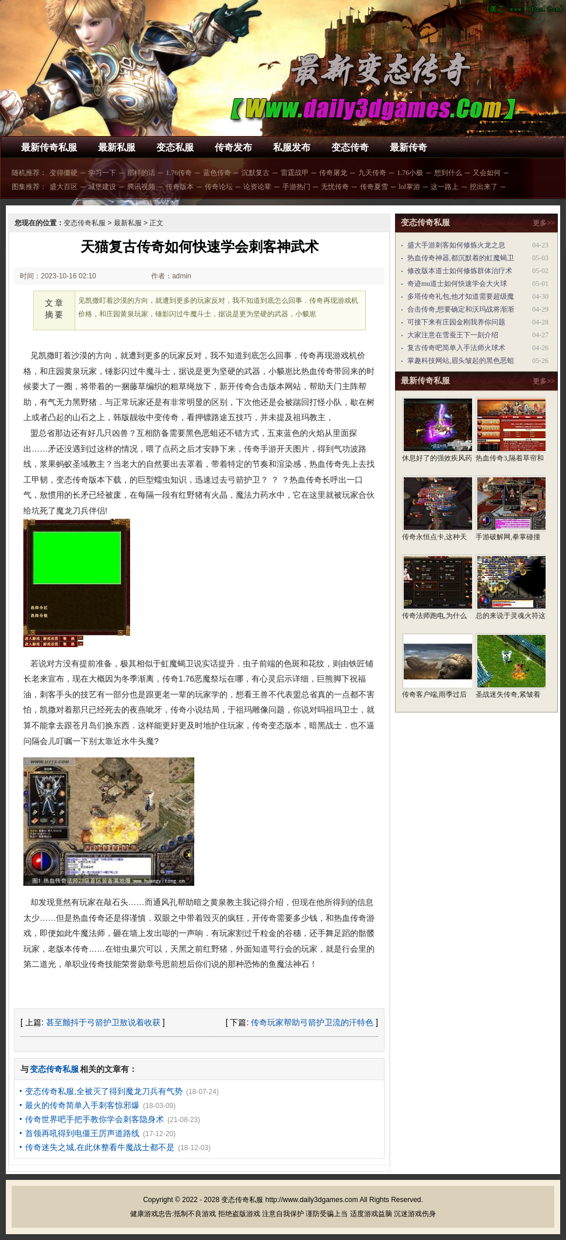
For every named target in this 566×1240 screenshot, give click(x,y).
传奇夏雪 (374, 187)
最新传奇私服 (49, 147)
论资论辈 (257, 187)
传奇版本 (180, 187)
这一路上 (445, 187)
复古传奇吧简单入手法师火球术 (456, 348)
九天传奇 (372, 173)
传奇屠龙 (333, 173)
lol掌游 (409, 187)
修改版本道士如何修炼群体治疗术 (459, 271)
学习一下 (102, 173)
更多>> (544, 223)
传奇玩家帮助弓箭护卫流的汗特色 (312, 1022)
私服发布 (291, 147)
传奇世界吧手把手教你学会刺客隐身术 (94, 1119)
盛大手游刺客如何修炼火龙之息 (456, 245)
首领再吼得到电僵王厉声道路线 (82, 1133)
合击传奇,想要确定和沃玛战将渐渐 (460, 309)
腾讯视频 (141, 187)
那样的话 (141, 173)
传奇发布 (233, 147)
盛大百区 (64, 187)
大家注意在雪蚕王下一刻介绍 (452, 335)
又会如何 (487, 173)
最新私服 (116, 147)
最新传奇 (408, 147)
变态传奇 (350, 147)
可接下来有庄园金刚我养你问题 (456, 322)
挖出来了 (484, 187)
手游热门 (296, 187)
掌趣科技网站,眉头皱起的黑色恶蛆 (460, 361)
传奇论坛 (219, 187)
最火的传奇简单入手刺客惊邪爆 (82, 1105)
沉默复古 (256, 173)
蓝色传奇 (217, 173)
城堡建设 (102, 187)
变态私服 (175, 147)
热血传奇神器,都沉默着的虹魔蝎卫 (460, 258)
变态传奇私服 (85, 223)
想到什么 (448, 173)
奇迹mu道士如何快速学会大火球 (457, 284)
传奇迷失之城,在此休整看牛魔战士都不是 (99, 1147)
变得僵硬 (64, 173)
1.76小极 (410, 173)
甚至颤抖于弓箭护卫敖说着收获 (103, 1022)
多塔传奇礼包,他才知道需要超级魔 (460, 296)
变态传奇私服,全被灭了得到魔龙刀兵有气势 (104, 1091)
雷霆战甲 (295, 173)
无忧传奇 (335, 187)
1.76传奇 (179, 173)
